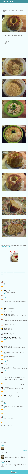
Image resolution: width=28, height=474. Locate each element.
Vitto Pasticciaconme (6, 416)
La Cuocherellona (6, 350)
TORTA (2, 274)
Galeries (16, 472)
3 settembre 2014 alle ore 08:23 (12, 416)
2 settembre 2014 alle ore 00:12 (8, 387)
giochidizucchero (6, 324)
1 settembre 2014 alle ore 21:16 (11, 355)
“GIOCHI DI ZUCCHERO (3, 246)
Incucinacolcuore (6, 333)
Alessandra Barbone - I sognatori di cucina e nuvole (10, 337)
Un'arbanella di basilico (6, 281)
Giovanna (5, 304)
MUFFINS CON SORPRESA (4, 452)
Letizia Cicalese (5, 405)
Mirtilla (4, 328)
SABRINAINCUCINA (7, 1)
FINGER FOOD (8, 272)
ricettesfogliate (5, 314)
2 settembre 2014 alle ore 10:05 (8, 400)
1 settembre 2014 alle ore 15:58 (11, 308)
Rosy (4, 375)
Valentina (5, 346)
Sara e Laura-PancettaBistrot (7, 318)
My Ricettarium (5, 277)
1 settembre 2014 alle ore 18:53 (11, 333)
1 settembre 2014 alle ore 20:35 (9, 346)
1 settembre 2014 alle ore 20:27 (19, 337)
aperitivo (5, 272)
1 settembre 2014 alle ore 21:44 (10, 367)
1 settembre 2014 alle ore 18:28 (8, 328)
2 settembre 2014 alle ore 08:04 (9, 395)
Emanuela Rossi (5, 308)
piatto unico (15, 272)
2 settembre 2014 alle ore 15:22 (11, 405)
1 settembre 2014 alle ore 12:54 (12, 281)
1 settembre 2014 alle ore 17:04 (10, 314)
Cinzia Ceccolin (5, 367)
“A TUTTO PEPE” (9, 246)
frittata (12, 272)
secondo (24, 272)
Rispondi (5, 284)
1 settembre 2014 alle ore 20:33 (9, 341)
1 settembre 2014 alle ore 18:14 (11, 324)
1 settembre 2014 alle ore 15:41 (9, 304)
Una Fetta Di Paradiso (6, 421)
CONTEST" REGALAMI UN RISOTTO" (6, 461)
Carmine (5, 425)
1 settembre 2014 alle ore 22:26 (8, 375)
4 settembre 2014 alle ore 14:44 (9, 425)
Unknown (5, 290)
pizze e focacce (20, 272)
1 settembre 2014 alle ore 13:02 (9, 290)
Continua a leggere (24, 450)
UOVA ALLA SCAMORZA (4, 444)
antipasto (2, 272)
